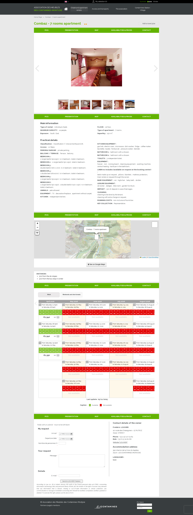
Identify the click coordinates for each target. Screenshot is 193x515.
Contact (146, 30)
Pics (46, 30)
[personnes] (62, 443)
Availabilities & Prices (121, 30)
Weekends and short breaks (72, 294)
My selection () (101, 1)
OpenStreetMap (153, 257)
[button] (97, 237)
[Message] (82, 460)
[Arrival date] (66, 434)
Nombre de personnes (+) (47, 444)
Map (96, 30)
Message (53, 456)
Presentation (71, 30)
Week (49, 294)
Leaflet (143, 257)
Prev (37, 68)
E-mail (54, 476)
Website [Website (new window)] (120, 442)
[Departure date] (66, 438)
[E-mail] (69, 475)
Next (156, 68)
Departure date (51, 438)
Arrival (54, 433)
